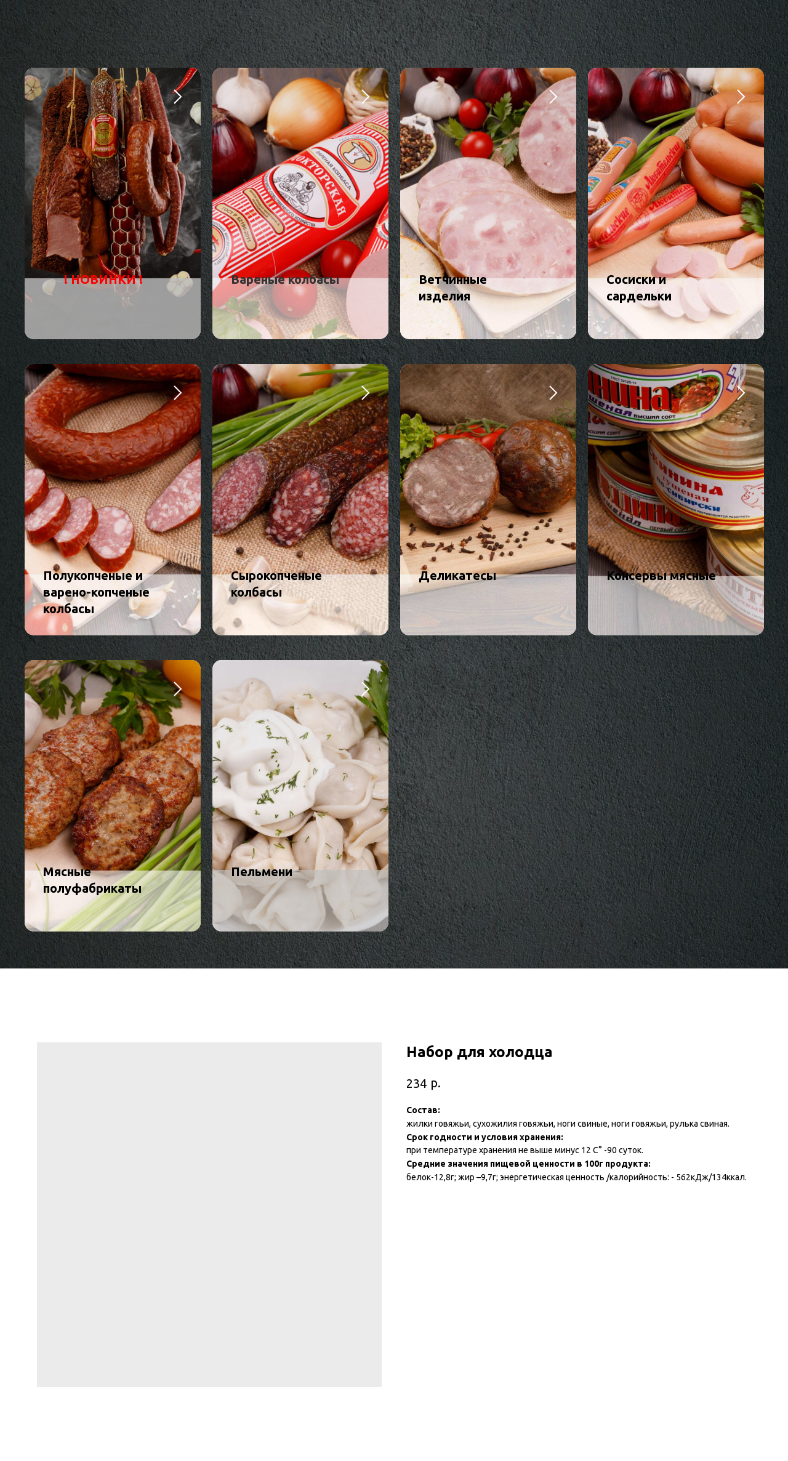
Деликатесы (457, 575)
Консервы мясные (661, 575)
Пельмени (261, 871)
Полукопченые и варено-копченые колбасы (96, 592)
